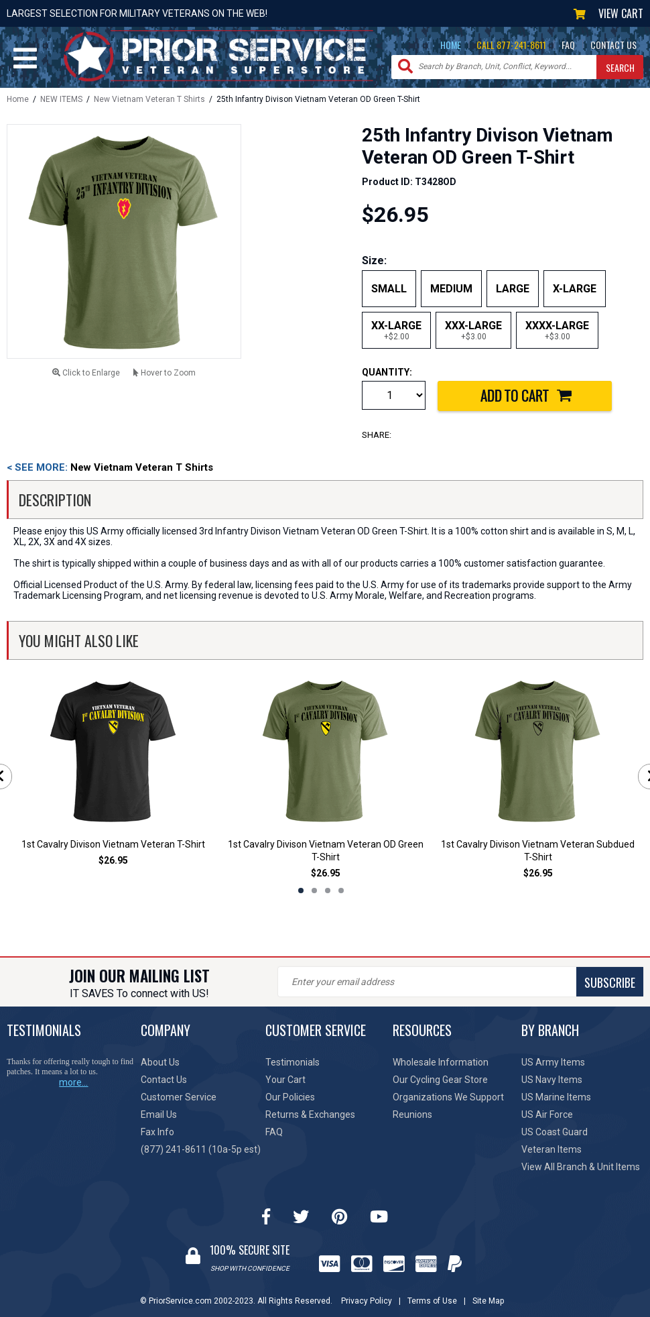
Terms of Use (432, 1301)
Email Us (159, 1114)
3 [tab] (327, 890)
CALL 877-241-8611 (511, 45)
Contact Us (164, 1079)
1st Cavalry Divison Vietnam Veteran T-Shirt (113, 844)
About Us (160, 1062)
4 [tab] (341, 890)
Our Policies (290, 1097)
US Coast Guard (554, 1132)
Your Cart (285, 1079)
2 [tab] (314, 890)
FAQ (568, 45)
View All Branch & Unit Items (580, 1166)
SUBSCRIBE (609, 982)
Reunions (412, 1114)
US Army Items (553, 1062)
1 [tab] (301, 890)
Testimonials (292, 1062)
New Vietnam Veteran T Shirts (149, 99)
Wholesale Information (441, 1062)
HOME (450, 45)
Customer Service (178, 1097)
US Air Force (547, 1114)
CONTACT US (613, 45)
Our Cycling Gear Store (440, 1079)
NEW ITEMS (61, 99)
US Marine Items (556, 1097)
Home (18, 99)
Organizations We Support (448, 1097)
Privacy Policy (366, 1301)
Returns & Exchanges (310, 1114)
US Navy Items (551, 1079)
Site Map (488, 1301)
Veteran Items (551, 1149)
